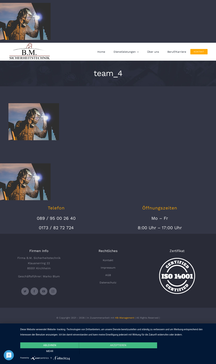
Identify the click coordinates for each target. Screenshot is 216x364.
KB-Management (124, 317)
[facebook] (34, 291)
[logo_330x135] (30, 44)
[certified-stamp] (177, 259)
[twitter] (25, 291)
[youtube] (43, 291)
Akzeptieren (116, 351)
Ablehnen (49, 351)
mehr (183, 351)
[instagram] (53, 291)
